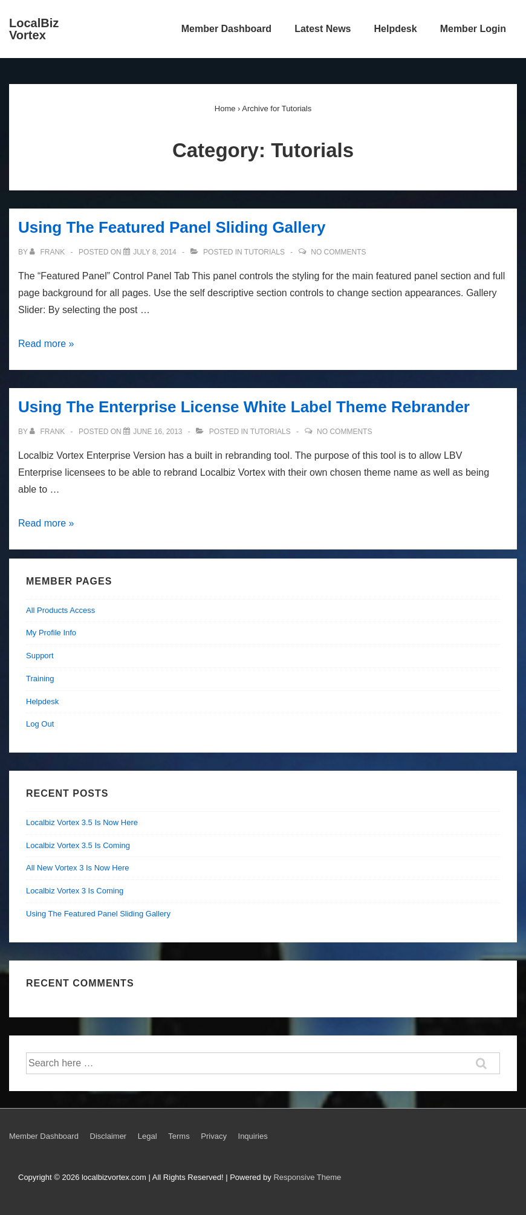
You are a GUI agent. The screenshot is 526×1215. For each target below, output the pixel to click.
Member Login (473, 29)
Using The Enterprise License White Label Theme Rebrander (244, 407)
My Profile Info (51, 632)
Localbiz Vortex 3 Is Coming (74, 890)
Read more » (46, 344)
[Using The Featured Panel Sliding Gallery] (155, 252)
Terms (178, 1136)
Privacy (214, 1136)
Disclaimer (108, 1136)
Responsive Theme (307, 1177)
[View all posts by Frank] (48, 252)
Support (40, 655)
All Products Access (60, 610)
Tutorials (264, 252)
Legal (147, 1136)
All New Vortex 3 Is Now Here (77, 867)
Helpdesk (395, 29)
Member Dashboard (226, 29)
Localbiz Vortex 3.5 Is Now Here (82, 822)
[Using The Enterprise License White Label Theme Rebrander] (157, 431)
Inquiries (253, 1136)
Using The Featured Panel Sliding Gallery (172, 227)
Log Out (40, 723)
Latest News (322, 29)
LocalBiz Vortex (34, 29)
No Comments (338, 252)
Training (40, 678)
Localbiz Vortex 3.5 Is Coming (78, 845)
